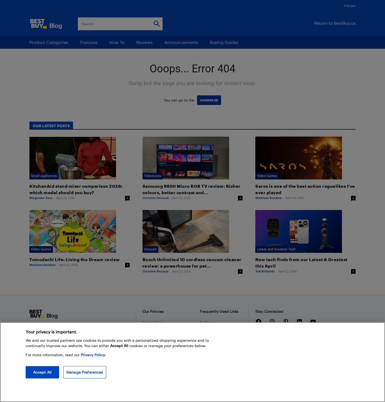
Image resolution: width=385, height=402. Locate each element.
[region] (192, 362)
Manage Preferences (84, 372)
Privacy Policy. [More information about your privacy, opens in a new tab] (93, 354)
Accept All (42, 372)
